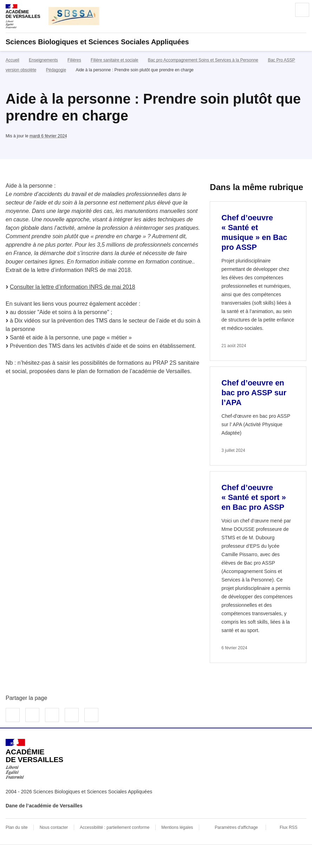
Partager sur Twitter (32, 715)
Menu (302, 10)
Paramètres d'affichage (236, 827)
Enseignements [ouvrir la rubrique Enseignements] (43, 60)
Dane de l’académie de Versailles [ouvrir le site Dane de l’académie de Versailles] (44, 805)
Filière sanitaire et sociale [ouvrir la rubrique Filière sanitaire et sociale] (114, 60)
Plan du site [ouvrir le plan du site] (17, 827)
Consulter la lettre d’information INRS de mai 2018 (72, 287)
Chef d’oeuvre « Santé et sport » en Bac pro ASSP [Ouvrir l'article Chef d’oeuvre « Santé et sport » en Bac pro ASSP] (253, 497)
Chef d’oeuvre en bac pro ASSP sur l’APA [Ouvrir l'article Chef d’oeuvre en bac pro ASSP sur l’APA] (253, 392)
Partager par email (72, 715)
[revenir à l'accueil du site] (156, 42)
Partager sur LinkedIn (52, 715)
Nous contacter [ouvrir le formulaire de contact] (54, 827)
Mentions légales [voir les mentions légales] (177, 827)
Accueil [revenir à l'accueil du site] (12, 60)
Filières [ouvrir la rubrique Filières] (74, 60)
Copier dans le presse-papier (91, 715)
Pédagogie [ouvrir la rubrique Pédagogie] (56, 69)
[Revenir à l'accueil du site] (34, 759)
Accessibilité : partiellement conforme (114, 827)
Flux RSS (289, 827)
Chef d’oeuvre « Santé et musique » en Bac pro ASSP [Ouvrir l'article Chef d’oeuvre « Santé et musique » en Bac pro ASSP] (254, 232)
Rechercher (282, 10)
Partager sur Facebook (13, 715)
